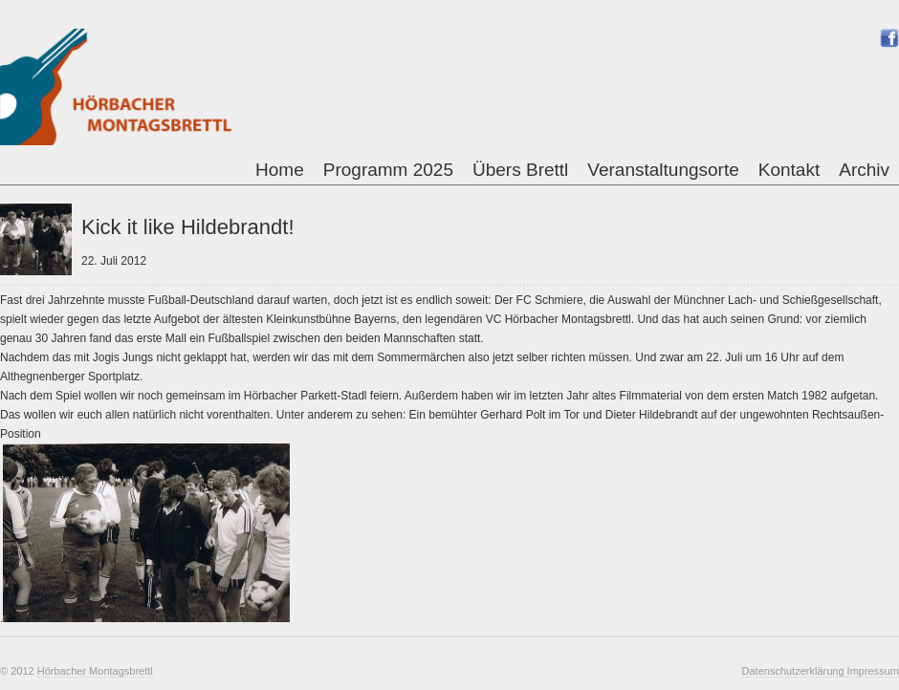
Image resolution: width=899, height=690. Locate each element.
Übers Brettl (520, 170)
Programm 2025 (388, 170)
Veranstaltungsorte (662, 170)
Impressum (873, 671)
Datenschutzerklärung (794, 671)
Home (279, 170)
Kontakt (789, 170)
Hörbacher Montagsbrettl (95, 671)
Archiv (864, 170)
